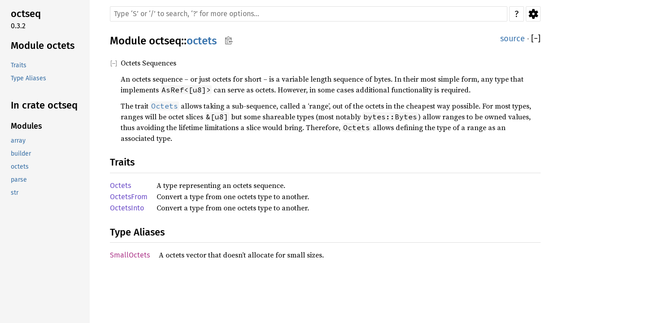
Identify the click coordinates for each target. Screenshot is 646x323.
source (512, 39)
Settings (533, 14)
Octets (120, 185)
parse (19, 179)
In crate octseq (44, 105)
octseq (26, 14)
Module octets (42, 45)
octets (20, 166)
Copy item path (228, 40)
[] (536, 39)
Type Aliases (28, 78)
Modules (26, 126)
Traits (18, 65)
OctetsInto (127, 208)
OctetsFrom (129, 196)
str (14, 192)
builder (21, 153)
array (18, 140)
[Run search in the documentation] (308, 14)
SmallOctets (130, 255)
